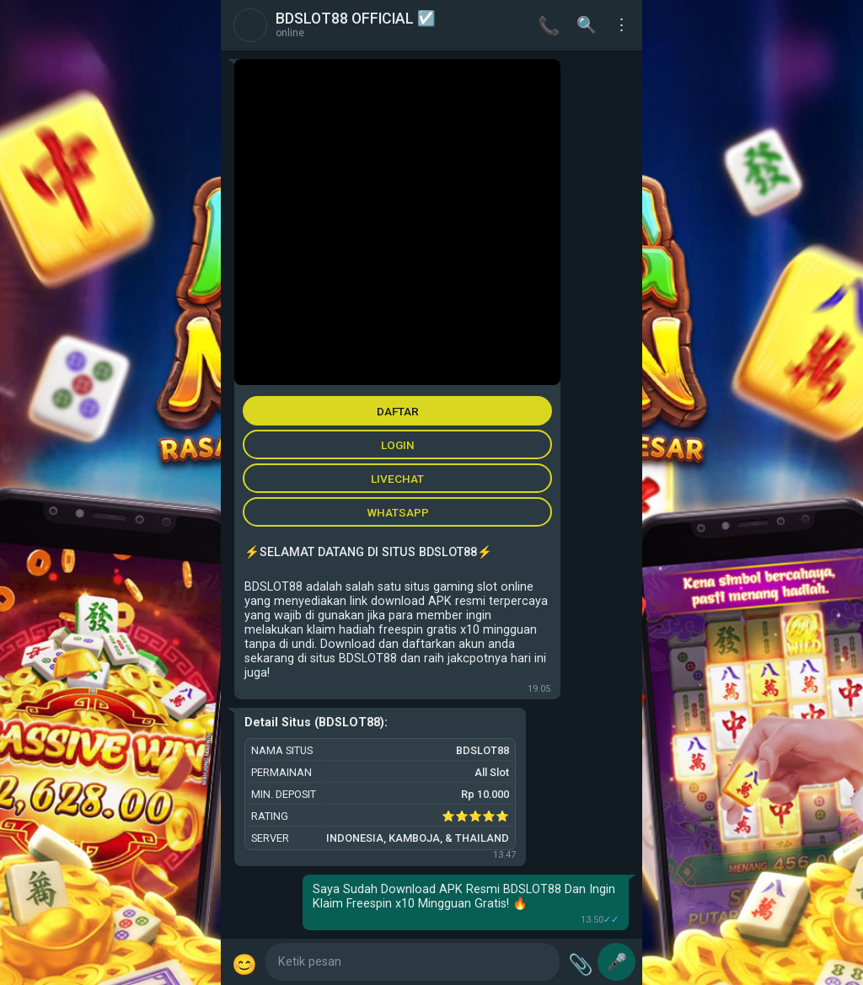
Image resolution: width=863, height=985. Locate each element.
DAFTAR (398, 411)
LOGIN (398, 445)
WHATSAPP (398, 512)
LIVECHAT (397, 478)
